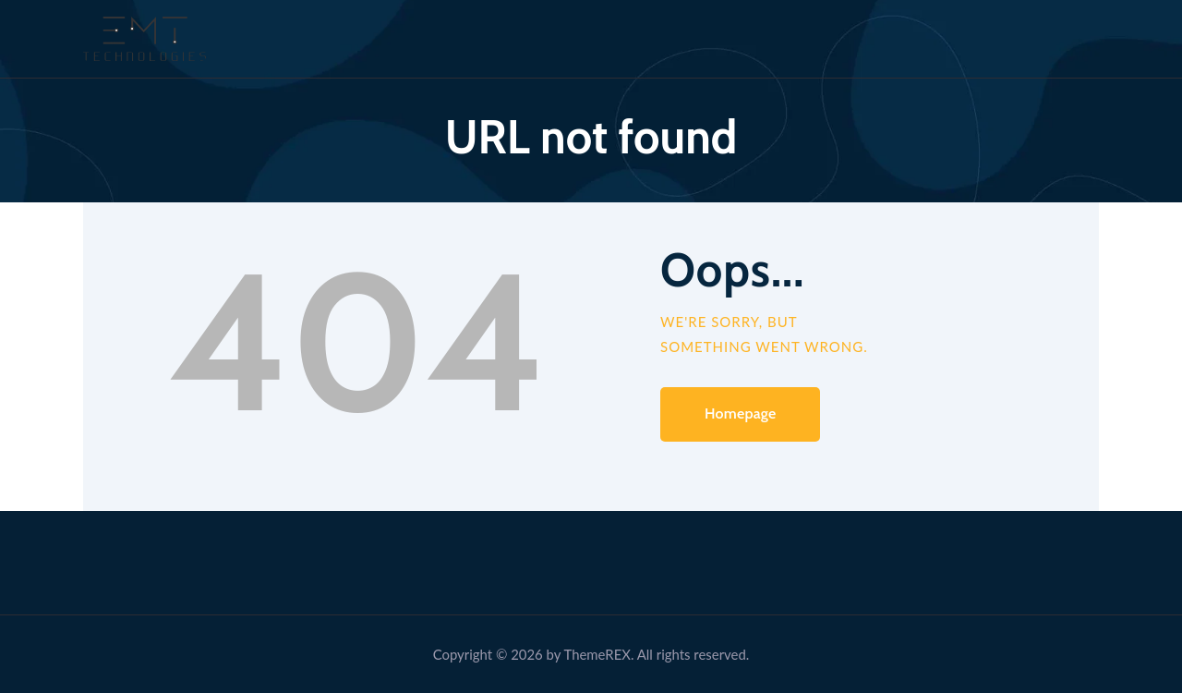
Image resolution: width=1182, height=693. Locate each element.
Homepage (740, 413)
